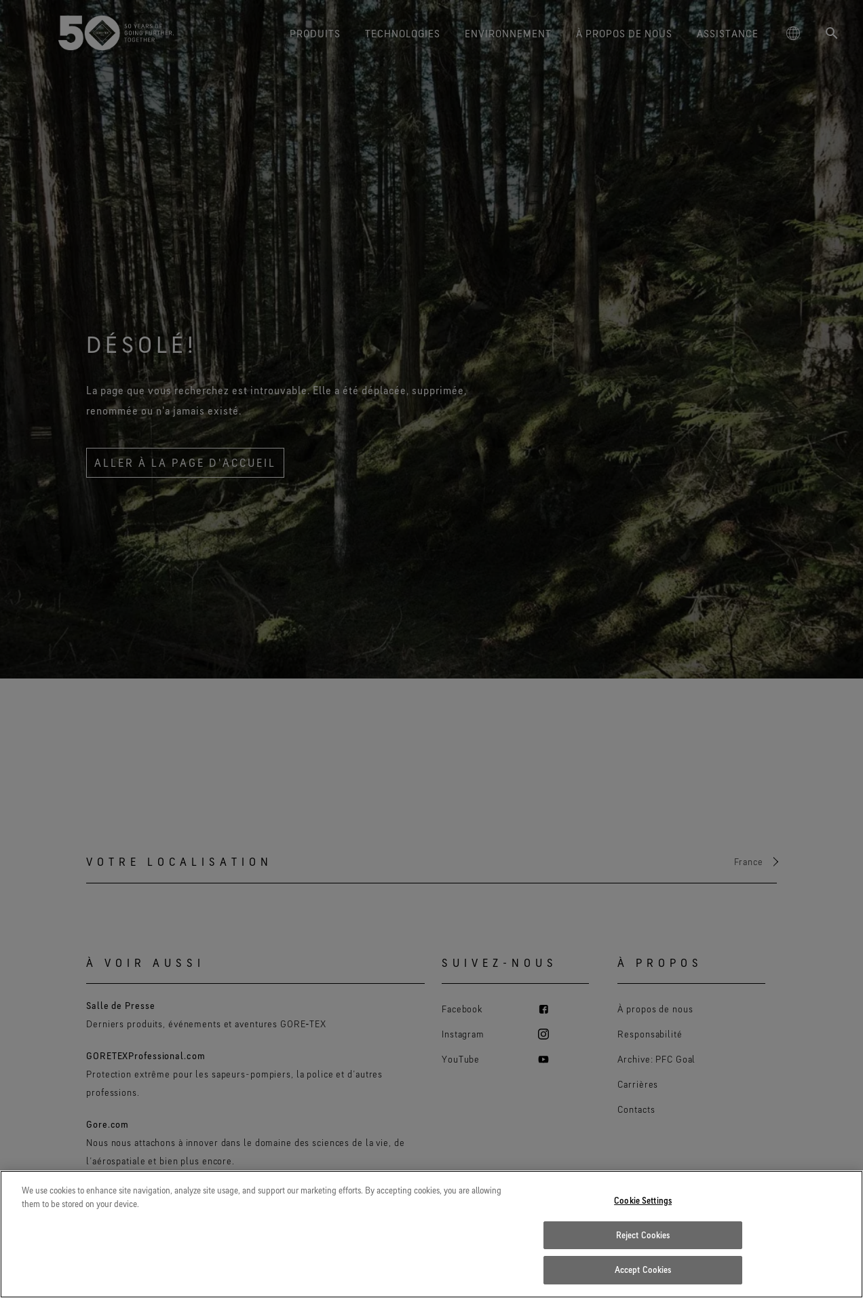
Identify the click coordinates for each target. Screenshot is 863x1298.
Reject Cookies (643, 1234)
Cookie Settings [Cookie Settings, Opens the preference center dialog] (643, 1200)
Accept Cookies (643, 1269)
